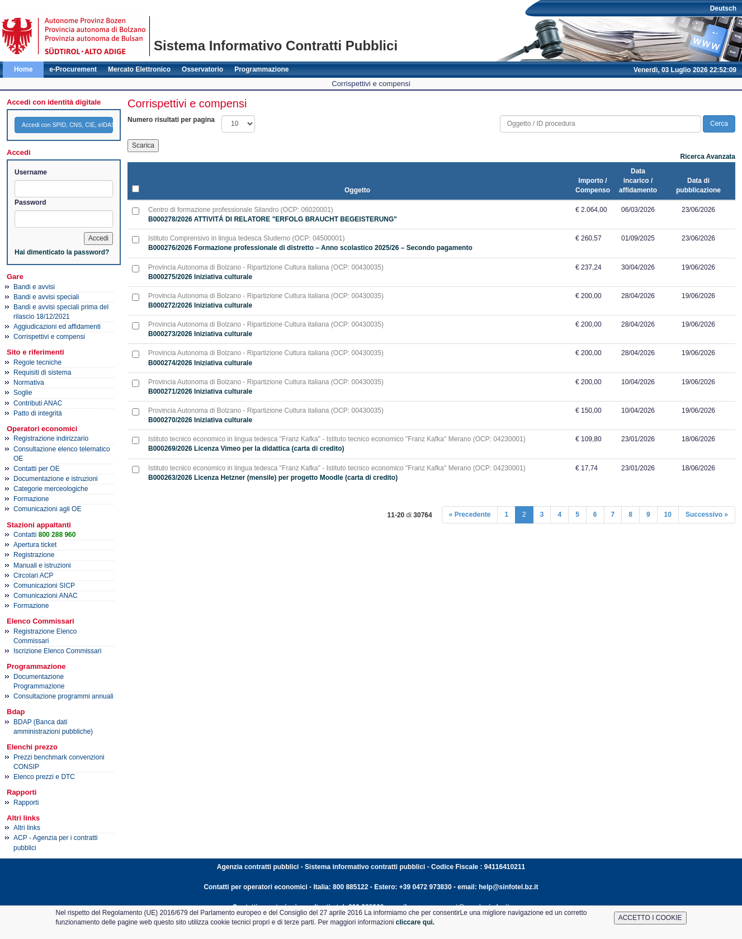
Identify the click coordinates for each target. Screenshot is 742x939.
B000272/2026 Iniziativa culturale (200, 305)
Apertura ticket (34, 545)
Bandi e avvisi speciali (46, 297)
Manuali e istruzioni (42, 565)
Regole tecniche (37, 362)
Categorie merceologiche (50, 489)
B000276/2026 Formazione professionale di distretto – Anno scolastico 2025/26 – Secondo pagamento (310, 248)
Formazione (31, 499)
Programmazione (261, 69)
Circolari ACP (33, 575)
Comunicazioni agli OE (47, 509)
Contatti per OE (36, 469)
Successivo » (707, 514)
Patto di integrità (37, 413)
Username (31, 172)
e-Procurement (73, 69)
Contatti (44, 535)
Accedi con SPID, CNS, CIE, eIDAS (67, 124)
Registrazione (33, 555)
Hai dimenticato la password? (62, 252)
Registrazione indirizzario (50, 438)
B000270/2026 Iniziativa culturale (200, 420)
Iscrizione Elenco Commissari (57, 651)
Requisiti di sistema (42, 372)
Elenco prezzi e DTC (44, 777)
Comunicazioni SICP (44, 585)
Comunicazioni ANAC (45, 596)
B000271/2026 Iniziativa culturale (200, 391)
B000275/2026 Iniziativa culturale (200, 277)
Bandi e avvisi (34, 287)
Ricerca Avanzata (708, 157)
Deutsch (723, 8)
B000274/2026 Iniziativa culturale (200, 363)
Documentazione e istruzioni (55, 479)
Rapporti (26, 802)
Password (30, 202)
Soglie (22, 393)
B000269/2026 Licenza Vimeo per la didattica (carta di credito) (246, 448)
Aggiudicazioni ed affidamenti (57, 327)
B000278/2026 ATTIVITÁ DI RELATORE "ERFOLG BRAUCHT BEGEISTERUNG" (272, 219)
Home (23, 69)
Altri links (26, 828)
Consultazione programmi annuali (63, 696)
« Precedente (470, 514)
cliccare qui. (415, 922)
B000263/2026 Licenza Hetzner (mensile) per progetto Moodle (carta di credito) (273, 478)
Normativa (28, 382)
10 (668, 514)
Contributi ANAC (37, 403)
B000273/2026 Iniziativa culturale (200, 334)
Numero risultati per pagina (171, 120)
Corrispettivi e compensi (49, 337)
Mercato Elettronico (139, 69)
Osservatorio (202, 69)
